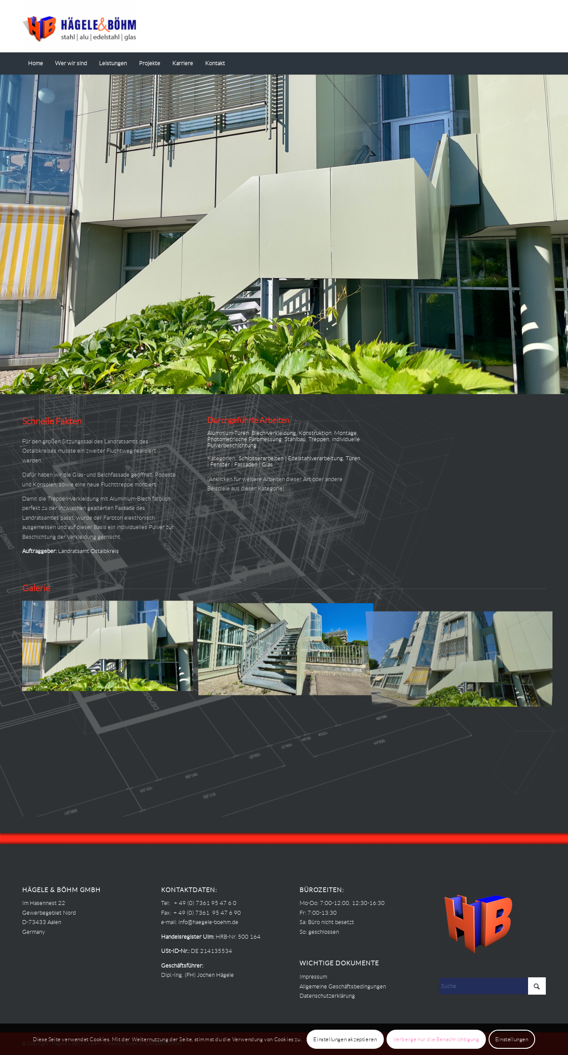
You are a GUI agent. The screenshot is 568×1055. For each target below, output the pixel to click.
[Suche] (540, 63)
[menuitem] (35, 63)
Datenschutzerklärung (327, 995)
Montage (345, 433)
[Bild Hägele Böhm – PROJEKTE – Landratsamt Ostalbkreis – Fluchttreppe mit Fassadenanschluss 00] (111, 649)
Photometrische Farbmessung (244, 439)
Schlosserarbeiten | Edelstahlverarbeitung (291, 458)
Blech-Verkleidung (274, 433)
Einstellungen (512, 1039)
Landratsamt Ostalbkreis (88, 551)
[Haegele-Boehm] (79, 26)
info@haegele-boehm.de (208, 922)
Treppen (318, 439)
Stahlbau (295, 439)
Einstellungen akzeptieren (345, 1039)
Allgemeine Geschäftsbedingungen (343, 986)
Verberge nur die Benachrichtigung (436, 1039)
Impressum (313, 976)
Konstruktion (315, 433)
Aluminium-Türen (228, 433)
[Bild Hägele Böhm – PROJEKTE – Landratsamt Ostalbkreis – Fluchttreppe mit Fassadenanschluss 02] (288, 649)
